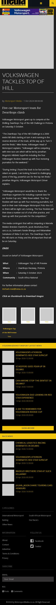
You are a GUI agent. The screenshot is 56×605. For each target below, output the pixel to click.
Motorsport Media (13, 101)
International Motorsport (13, 515)
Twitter (35, 546)
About (4, 540)
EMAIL (5, 575)
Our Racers (33, 520)
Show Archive (28, 428)
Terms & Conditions (10, 553)
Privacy (5, 558)
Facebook (36, 541)
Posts (5, 591)
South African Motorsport (40, 515)
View (9, 315)
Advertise (6, 549)
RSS (3, 587)
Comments (17, 591)
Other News (7, 524)
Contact (5, 545)
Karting (5, 520)
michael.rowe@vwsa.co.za (14, 289)
